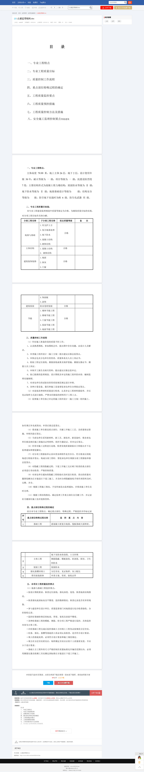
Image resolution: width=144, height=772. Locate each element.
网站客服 (89, 761)
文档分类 (21, 2)
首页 (13, 2)
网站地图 (63, 761)
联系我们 (97, 761)
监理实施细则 (31, 13)
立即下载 (106, 8)
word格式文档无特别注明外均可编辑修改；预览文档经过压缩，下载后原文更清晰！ (55, 693)
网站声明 (54, 761)
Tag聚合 (43, 2)
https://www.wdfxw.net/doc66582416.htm (30, 755)
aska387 (21, 22)
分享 (20, 7)
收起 (141, 754)
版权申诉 (42, 7)
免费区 (35, 2)
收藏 (27, 7)
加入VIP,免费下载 (123, 8)
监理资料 (24, 13)
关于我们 (46, 761)
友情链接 (80, 761)
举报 (34, 7)
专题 (29, 2)
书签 (14, 7)
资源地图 (72, 761)
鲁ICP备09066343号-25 (72, 768)
